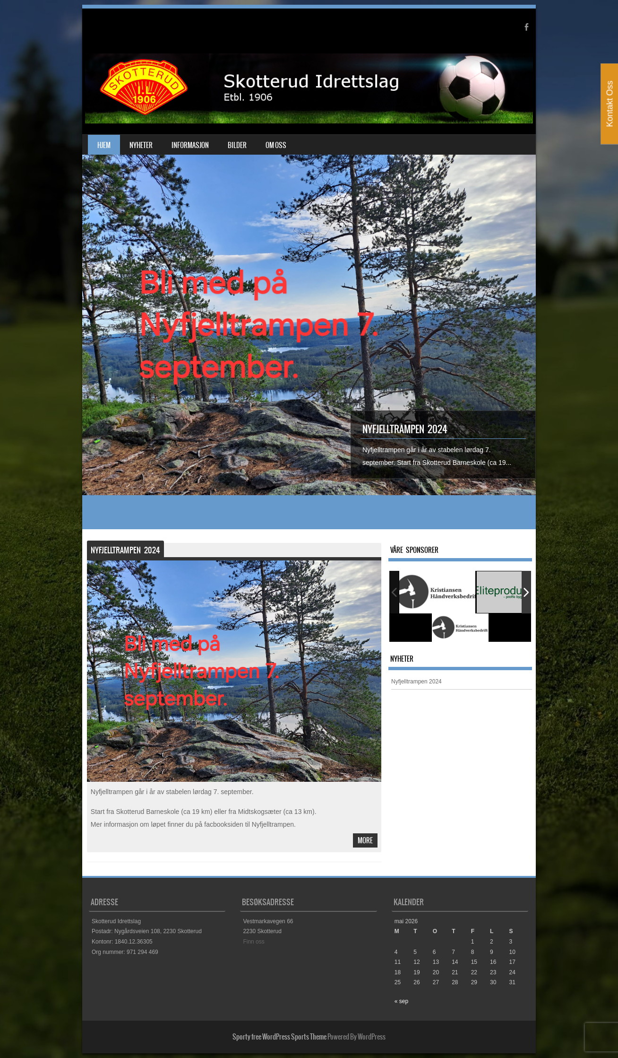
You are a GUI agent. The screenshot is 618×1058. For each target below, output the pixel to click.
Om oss (276, 145)
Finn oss (253, 941)
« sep (401, 1001)
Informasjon (190, 145)
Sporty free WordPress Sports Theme (279, 1037)
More (365, 840)
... (509, 462)
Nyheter (141, 145)
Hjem (104, 145)
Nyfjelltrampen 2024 (404, 429)
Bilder (237, 145)
